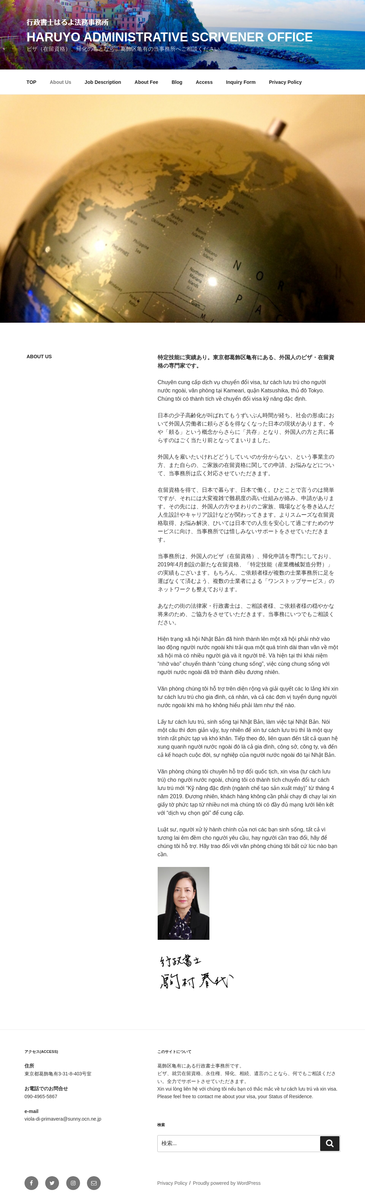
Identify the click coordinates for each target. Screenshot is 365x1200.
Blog (176, 82)
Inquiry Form (241, 82)
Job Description (103, 82)
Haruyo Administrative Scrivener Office (170, 37)
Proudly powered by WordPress (227, 1183)
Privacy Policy (285, 82)
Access (204, 82)
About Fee (146, 82)
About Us (60, 82)
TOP (32, 82)
